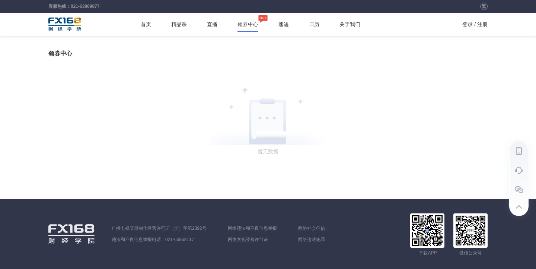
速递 (283, 24)
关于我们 (349, 24)
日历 (314, 24)
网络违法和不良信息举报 (252, 228)
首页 (146, 24)
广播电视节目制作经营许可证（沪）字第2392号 (159, 228)
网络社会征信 (311, 228)
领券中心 (247, 24)
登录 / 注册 (475, 24)
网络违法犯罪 (311, 239)
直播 (212, 24)
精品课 (179, 24)
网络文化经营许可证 (248, 239)
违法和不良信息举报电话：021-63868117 (153, 239)
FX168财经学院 (64, 24)
